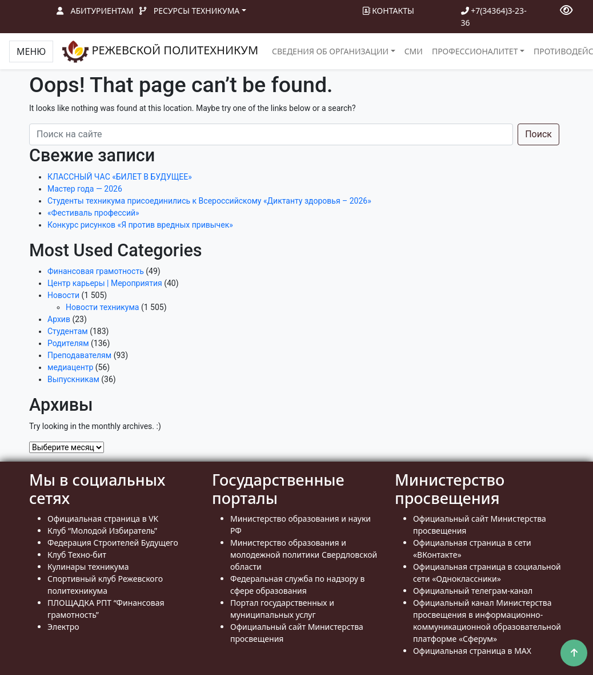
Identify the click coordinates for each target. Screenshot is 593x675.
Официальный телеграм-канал (472, 590)
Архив (58, 319)
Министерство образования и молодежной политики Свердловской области (303, 554)
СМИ (413, 51)
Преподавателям (79, 355)
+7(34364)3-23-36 (494, 16)
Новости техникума (102, 307)
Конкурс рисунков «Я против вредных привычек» (140, 224)
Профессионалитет (475, 51)
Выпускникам (73, 379)
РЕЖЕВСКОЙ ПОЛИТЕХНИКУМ (160, 51)
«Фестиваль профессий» (93, 212)
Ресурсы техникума (197, 10)
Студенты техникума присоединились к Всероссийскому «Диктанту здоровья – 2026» (209, 200)
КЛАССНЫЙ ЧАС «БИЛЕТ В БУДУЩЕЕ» (119, 176)
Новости (63, 295)
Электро (63, 626)
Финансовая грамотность (95, 271)
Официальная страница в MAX (472, 650)
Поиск (538, 134)
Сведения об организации (330, 51)
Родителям (68, 343)
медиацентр (70, 367)
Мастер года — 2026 (84, 188)
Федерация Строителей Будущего (112, 542)
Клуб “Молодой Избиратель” (102, 530)
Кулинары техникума (88, 566)
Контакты (388, 10)
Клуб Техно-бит (76, 554)
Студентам (67, 331)
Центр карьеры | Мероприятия (104, 283)
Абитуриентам (102, 10)
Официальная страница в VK (102, 518)
